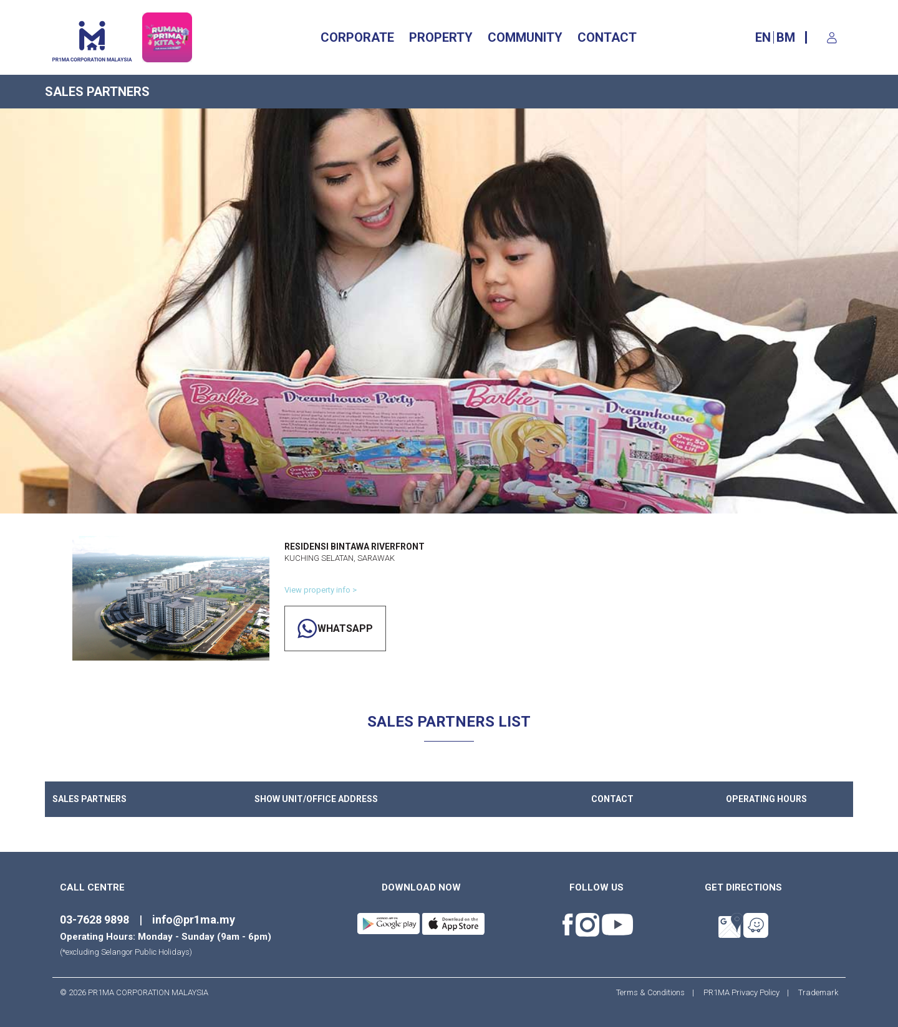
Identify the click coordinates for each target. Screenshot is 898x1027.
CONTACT (607, 37)
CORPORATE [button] (357, 37)
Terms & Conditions (654, 992)
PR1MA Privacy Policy (741, 992)
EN (763, 37)
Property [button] (441, 37)
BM (785, 37)
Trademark (814, 992)
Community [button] (525, 37)
